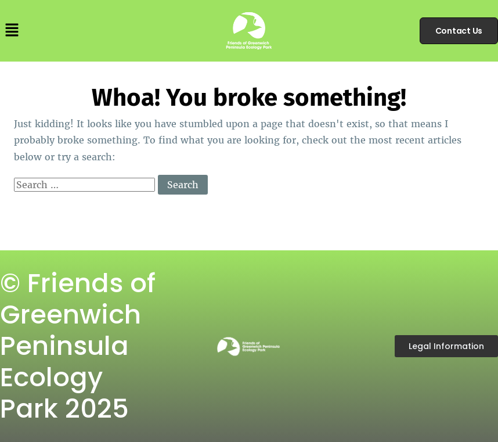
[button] (11, 30)
